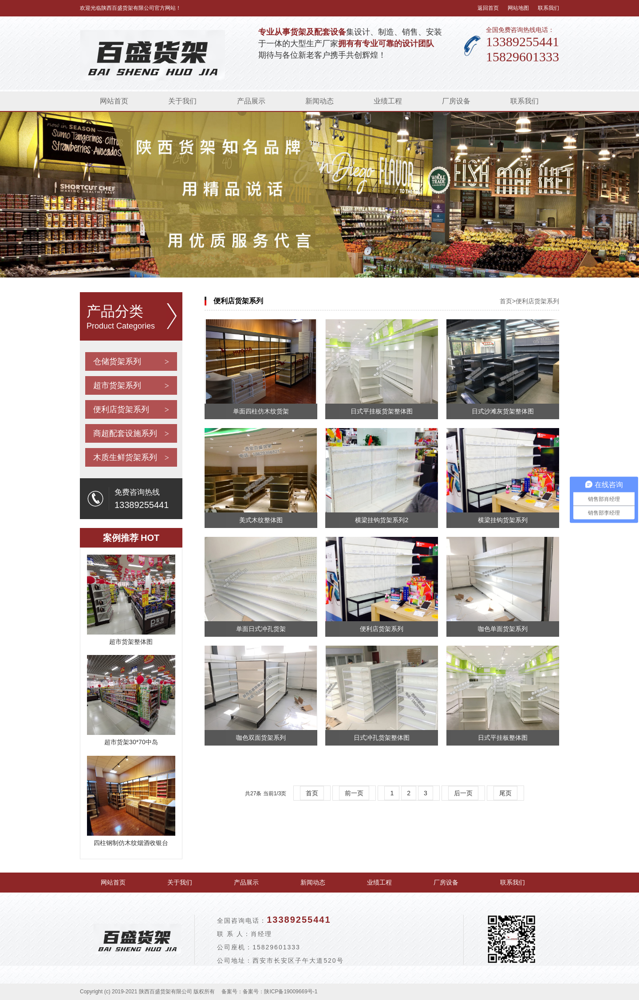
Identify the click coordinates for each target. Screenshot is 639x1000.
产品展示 (251, 101)
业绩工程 (388, 101)
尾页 (505, 793)
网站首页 (114, 101)
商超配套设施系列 (131, 433)
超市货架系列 (131, 385)
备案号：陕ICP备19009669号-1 (280, 991)
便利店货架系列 (131, 409)
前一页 (354, 793)
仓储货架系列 (131, 361)
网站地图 (518, 8)
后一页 (463, 793)
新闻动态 (319, 101)
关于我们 (182, 101)
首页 (506, 301)
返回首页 (488, 8)
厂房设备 (456, 101)
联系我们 (548, 8)
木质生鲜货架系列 (131, 457)
